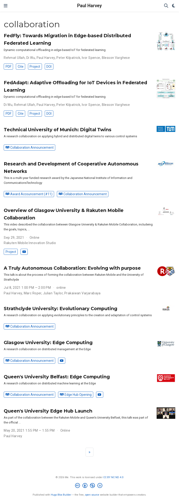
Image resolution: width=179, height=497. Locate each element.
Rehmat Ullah (14, 58)
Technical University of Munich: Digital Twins (57, 129)
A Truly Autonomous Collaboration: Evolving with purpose (72, 268)
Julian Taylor (53, 293)
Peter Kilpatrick (68, 58)
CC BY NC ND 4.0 (113, 477)
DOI (49, 66)
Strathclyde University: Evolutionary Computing (60, 308)
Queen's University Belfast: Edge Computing (57, 376)
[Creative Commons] (89, 486)
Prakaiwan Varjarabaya (82, 293)
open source (92, 494)
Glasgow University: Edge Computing (48, 342)
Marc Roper (32, 293)
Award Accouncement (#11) (29, 194)
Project (35, 66)
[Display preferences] (173, 6)
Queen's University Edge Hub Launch (48, 411)
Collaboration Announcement (30, 147)
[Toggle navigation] (5, 6)
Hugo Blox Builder (61, 494)
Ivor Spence (91, 58)
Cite (21, 66)
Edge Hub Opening (76, 394)
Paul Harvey (89, 5)
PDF (8, 66)
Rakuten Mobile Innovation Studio (30, 243)
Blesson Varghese (116, 58)
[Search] (166, 6)
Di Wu (30, 58)
